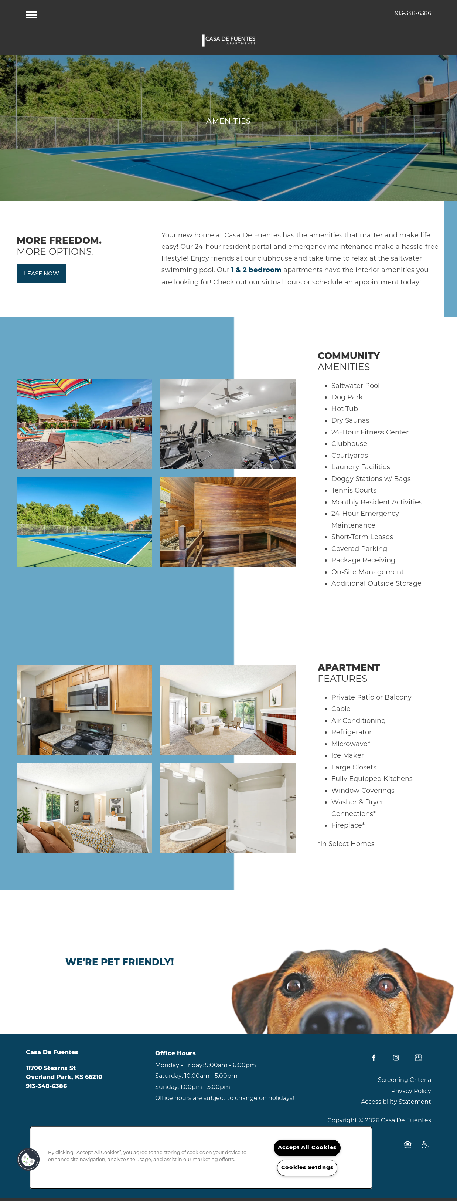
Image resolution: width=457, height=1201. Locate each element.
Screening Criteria (404, 1083)
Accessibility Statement (396, 1105)
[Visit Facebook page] (374, 1061)
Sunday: (167, 1090)
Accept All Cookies (307, 1148)
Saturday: (169, 1079)
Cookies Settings (307, 1168)
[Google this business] (418, 1061)
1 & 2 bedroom (256, 273)
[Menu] (31, 13)
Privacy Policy (411, 1094)
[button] (41, 277)
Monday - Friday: (179, 1068)
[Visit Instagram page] (396, 1061)
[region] (201, 1157)
